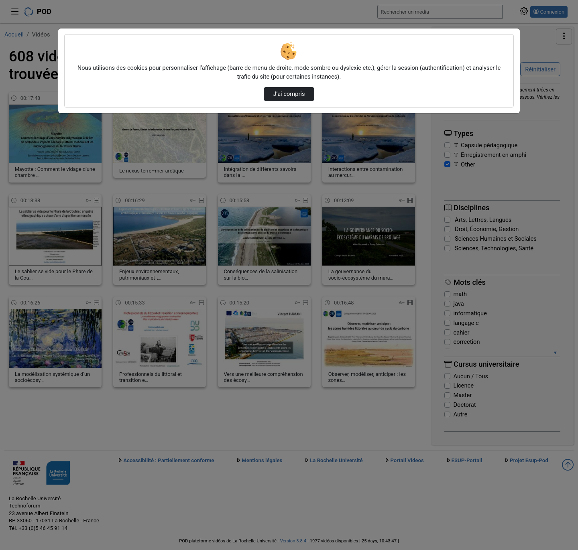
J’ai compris (289, 93)
